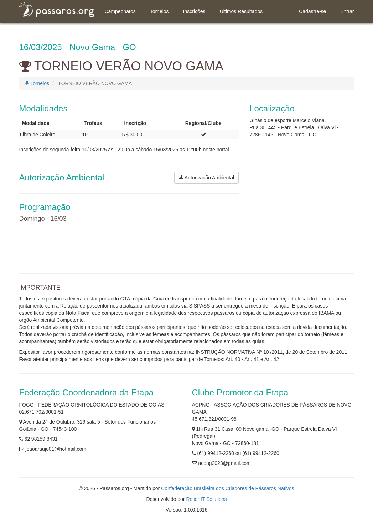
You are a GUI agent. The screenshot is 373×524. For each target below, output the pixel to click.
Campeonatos (120, 11)
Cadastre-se (312, 11)
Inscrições (194, 11)
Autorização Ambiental (206, 177)
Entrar (347, 11)
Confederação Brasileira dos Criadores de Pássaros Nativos (227, 488)
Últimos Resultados (241, 11)
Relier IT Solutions (206, 499)
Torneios (159, 11)
